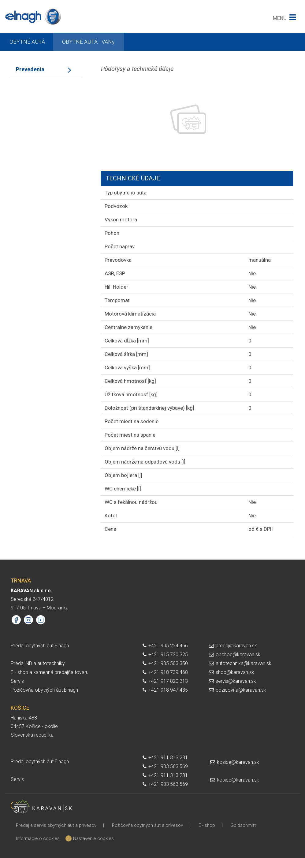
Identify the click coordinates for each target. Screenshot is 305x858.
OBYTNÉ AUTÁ (27, 42)
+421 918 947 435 (168, 690)
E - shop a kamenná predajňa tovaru (49, 672)
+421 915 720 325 (168, 654)
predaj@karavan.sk (236, 646)
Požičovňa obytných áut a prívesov (147, 825)
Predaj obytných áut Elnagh (40, 646)
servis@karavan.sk (236, 681)
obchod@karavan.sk (238, 654)
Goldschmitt (243, 825)
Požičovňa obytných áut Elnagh (44, 690)
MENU (280, 18)
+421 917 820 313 (168, 681)
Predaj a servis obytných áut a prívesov (56, 825)
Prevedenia (30, 69)
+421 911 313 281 (168, 757)
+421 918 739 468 (168, 672)
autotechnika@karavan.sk (243, 663)
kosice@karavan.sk (238, 762)
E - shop (207, 825)
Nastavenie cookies (91, 838)
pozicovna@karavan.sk (241, 690)
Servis (17, 681)
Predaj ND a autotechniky (38, 663)
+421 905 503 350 (168, 663)
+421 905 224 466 (168, 646)
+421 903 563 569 (168, 766)
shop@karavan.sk (235, 672)
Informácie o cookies (38, 838)
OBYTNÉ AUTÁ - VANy (88, 42)
